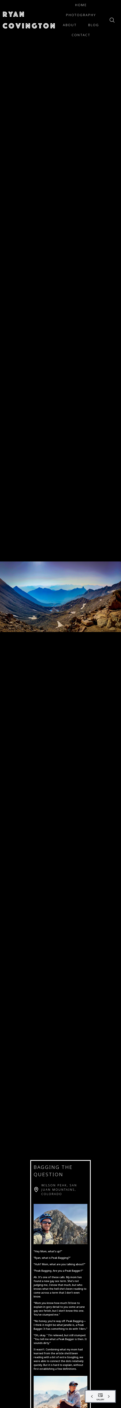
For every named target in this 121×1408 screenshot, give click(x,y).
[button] (29, 20)
